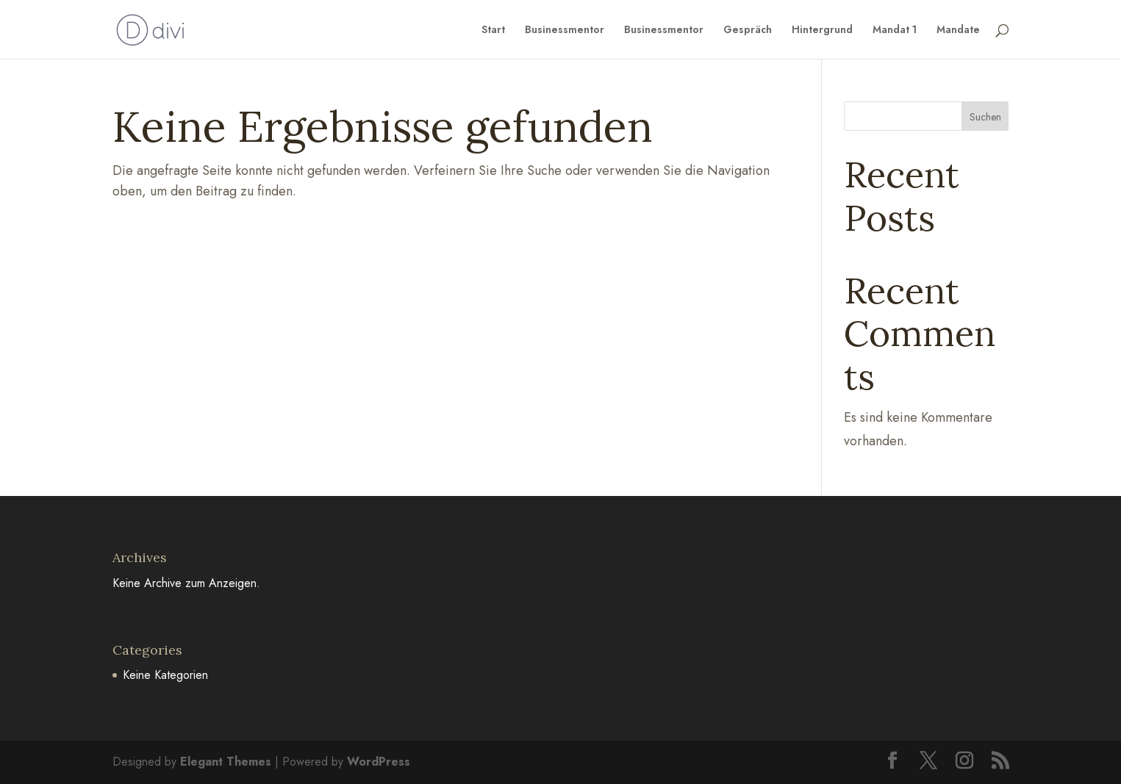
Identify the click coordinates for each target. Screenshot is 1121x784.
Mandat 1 (895, 30)
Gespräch (747, 30)
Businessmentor (564, 30)
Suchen (985, 116)
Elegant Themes (225, 761)
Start (493, 30)
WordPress (378, 761)
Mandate (958, 30)
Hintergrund (822, 30)
